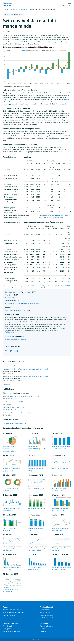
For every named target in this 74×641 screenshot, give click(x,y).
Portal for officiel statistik (48, 618)
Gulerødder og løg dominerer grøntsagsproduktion (12, 443)
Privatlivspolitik (8, 626)
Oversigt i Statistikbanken (11, 366)
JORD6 (50, 217)
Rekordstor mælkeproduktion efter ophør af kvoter (12, 584)
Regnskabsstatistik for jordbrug (15, 339)
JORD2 (41, 217)
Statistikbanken (45, 610)
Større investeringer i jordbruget (12, 524)
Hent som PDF (11, 298)
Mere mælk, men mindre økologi (37, 464)
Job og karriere (45, 612)
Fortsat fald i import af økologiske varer (61, 484)
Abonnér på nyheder (47, 626)
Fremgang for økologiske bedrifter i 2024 (61, 524)
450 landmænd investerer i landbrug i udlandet (61, 563)
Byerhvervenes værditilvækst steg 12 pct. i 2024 (37, 443)
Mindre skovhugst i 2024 (37, 483)
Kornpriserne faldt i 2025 (61, 463)
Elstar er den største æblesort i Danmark (37, 563)
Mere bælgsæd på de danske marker (12, 544)
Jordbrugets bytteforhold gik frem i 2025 (12, 464)
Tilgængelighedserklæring (11, 631)
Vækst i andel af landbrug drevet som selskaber (37, 544)
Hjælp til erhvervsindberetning (13, 612)
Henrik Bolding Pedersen (13, 310)
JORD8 (61, 217)
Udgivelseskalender (46, 615)
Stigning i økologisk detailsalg (61, 544)
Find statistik (14, 9)
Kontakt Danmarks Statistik (12, 610)
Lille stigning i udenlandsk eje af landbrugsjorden (61, 442)
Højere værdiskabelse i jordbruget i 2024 (61, 504)
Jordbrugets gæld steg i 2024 (37, 524)
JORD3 (46, 217)
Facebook (43, 629)
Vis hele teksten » (11, 332)
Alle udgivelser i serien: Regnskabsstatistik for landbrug (23, 303)
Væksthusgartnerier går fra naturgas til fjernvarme (12, 563)
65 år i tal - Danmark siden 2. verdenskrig (17, 413)
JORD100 (20, 42)
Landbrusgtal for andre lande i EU (14, 423)
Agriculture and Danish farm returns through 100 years (21, 396)
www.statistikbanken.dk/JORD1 (61, 215)
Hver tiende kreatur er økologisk (12, 484)
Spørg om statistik (9, 615)
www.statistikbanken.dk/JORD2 (61, 286)
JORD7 (55, 217)
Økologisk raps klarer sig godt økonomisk (12, 504)
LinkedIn (43, 631)
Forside (5, 9)
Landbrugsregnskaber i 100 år (13, 402)
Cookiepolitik (7, 629)
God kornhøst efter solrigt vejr (37, 504)
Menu (69, 4)
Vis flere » (6, 384)
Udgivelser (24, 9)
